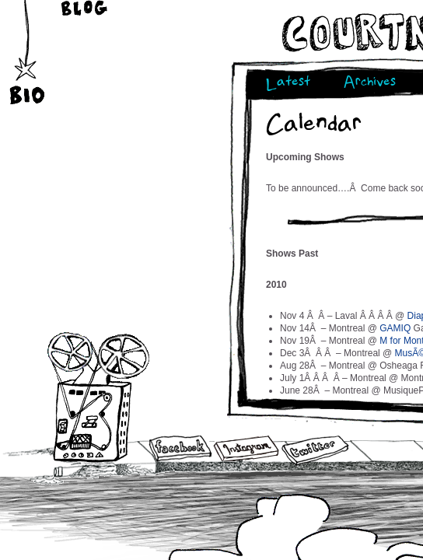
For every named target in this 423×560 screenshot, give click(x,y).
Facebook (180, 450)
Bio (29, 69)
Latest (288, 84)
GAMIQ (395, 328)
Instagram (246, 448)
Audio (98, 396)
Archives (370, 84)
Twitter (314, 451)
